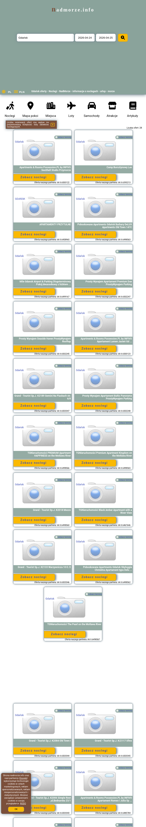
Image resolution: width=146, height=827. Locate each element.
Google (23, 778)
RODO (23, 803)
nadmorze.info (73, 9)
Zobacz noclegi (33, 177)
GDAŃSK (20, 198)
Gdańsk (19, 141)
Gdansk (19, 427)
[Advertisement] (73, 674)
